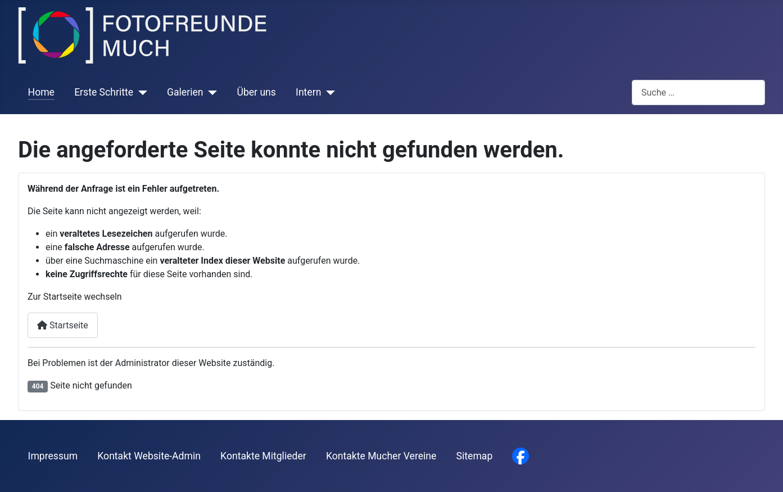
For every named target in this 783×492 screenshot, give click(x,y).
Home (41, 92)
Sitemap (474, 456)
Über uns (256, 92)
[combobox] (698, 92)
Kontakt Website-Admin (149, 456)
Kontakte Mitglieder (263, 456)
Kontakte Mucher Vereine (381, 456)
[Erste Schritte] (140, 92)
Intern (308, 92)
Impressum (53, 456)
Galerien (185, 92)
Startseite (62, 325)
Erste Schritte (103, 92)
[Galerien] (210, 92)
